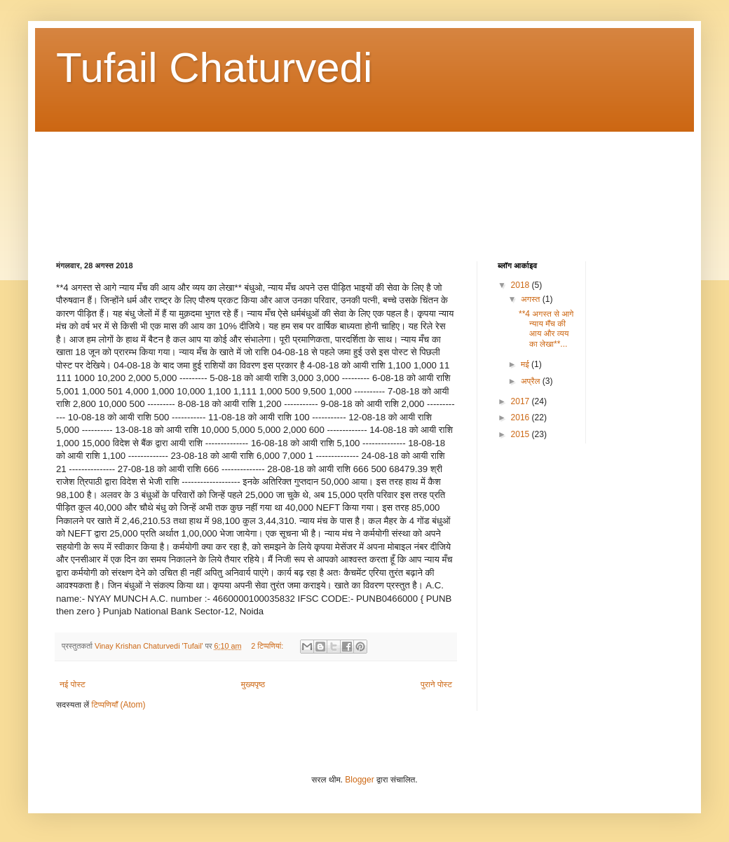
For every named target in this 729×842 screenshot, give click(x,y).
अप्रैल (532, 381)
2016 (521, 417)
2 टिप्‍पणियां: (268, 646)
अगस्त (532, 299)
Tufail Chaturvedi (214, 67)
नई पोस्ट (73, 684)
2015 (521, 434)
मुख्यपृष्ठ (253, 684)
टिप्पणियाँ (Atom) (119, 705)
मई (526, 364)
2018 (521, 285)
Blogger (359, 780)
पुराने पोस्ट (436, 684)
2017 (521, 401)
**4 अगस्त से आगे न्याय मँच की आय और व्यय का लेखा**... (546, 329)
